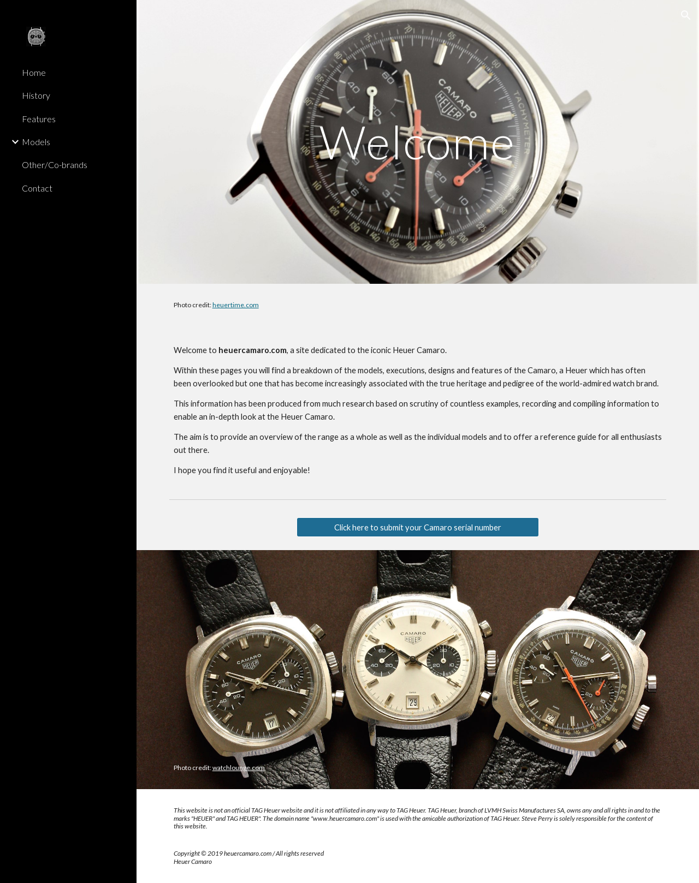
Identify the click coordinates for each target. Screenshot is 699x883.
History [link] (36, 95)
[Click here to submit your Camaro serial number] (417, 527)
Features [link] (39, 119)
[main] (418, 141)
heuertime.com (235, 305)
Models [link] (36, 141)
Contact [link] (37, 188)
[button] (686, 15)
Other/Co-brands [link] (54, 164)
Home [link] (34, 72)
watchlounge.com (238, 767)
